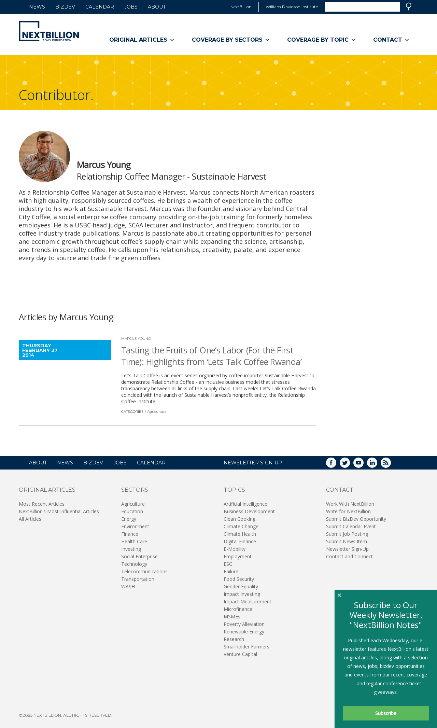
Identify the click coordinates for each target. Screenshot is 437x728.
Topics (234, 490)
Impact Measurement (247, 601)
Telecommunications (144, 571)
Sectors (134, 490)
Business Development (249, 511)
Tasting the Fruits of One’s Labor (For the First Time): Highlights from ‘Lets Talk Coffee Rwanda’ (211, 355)
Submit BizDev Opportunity (356, 519)
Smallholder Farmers (246, 646)
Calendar (99, 7)
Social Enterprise (139, 556)
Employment (238, 556)
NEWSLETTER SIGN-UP (253, 463)
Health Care (134, 541)
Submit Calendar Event (351, 526)
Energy (128, 519)
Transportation (137, 579)
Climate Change (241, 526)
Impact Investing (242, 594)
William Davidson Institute (292, 6)
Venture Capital (240, 654)
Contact (391, 40)
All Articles (30, 519)
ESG (228, 564)
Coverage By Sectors (231, 40)
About (157, 7)
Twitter (349, 465)
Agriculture (157, 411)
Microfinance (238, 609)
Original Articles (142, 40)
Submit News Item (346, 541)
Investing (131, 549)
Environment (135, 526)
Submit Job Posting (347, 534)
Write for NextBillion (348, 511)
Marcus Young (136, 338)
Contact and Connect (349, 556)
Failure (231, 571)
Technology (134, 564)
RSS (390, 465)
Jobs (131, 7)
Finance (129, 534)
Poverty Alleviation (244, 624)
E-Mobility (234, 549)
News (37, 7)
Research (234, 639)
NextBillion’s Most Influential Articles (59, 511)
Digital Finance (240, 541)
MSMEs (232, 616)
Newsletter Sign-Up (347, 549)
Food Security (239, 579)
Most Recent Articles (42, 504)
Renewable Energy (244, 631)
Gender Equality (241, 586)
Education (132, 511)
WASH (128, 586)
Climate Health (240, 534)
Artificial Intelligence (245, 504)
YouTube (363, 465)
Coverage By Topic (321, 40)
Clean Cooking (239, 519)
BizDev (65, 7)
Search (408, 6)
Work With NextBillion (350, 504)
